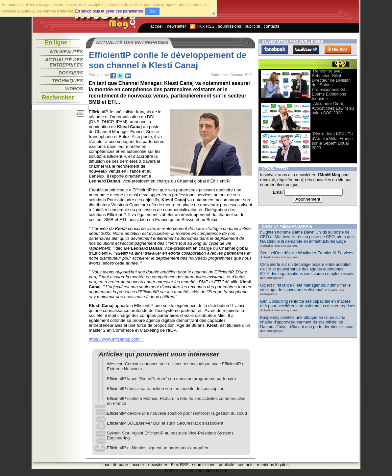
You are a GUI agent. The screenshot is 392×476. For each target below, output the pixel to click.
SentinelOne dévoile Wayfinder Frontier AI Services (306, 253)
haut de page (116, 464)
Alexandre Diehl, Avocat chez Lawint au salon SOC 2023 (333, 108)
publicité (252, 26)
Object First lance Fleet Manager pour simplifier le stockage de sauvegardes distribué (305, 287)
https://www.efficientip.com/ (115, 339)
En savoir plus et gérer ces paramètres (109, 11)
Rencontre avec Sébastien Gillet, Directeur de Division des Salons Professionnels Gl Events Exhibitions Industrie (331, 85)
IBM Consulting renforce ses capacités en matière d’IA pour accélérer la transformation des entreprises (307, 303)
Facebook (274, 49)
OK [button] (152, 11)
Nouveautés (66, 51)
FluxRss (338, 49)
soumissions (229, 26)
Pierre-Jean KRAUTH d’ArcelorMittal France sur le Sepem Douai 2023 (332, 140)
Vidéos (74, 88)
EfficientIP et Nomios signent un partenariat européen (157, 447)
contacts (272, 26)
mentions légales (272, 464)
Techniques (67, 80)
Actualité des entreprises (64, 62)
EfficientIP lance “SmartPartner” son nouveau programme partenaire (171, 378)
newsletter (176, 26)
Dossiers (71, 72)
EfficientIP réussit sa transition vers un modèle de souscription (165, 388)
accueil (156, 26)
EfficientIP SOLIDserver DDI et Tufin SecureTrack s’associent (165, 423)
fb (113, 75)
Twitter (306, 49)
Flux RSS (202, 26)
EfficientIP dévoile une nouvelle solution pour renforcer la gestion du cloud (177, 413)
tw (120, 75)
